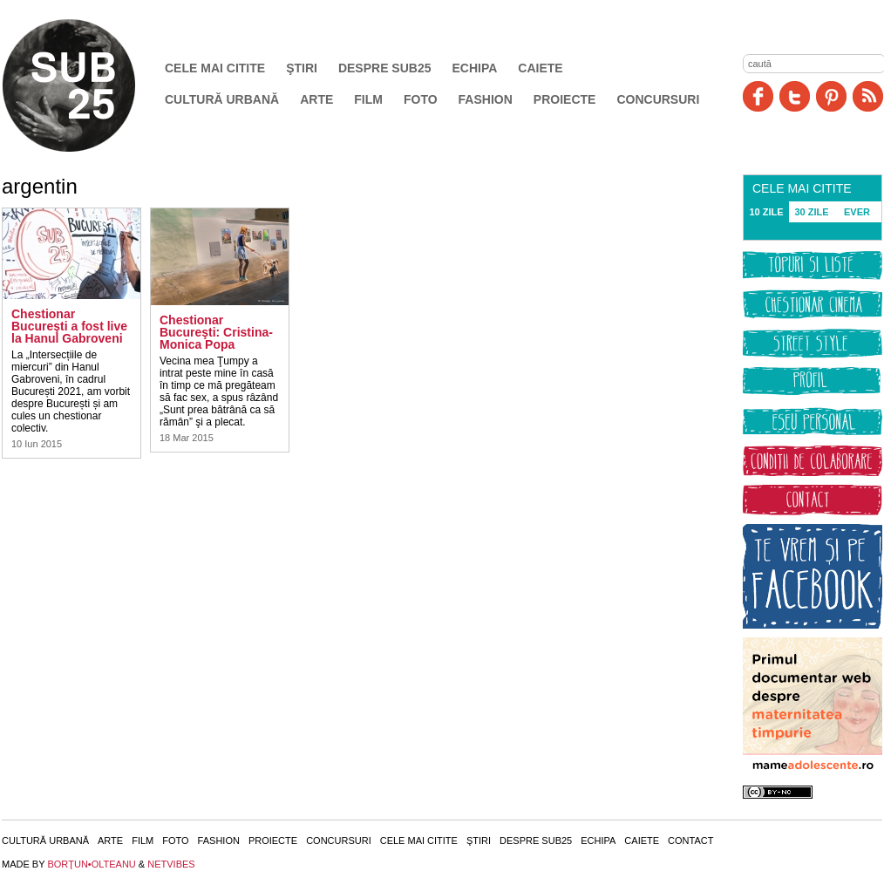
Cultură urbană (222, 99)
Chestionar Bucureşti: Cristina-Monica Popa (216, 332)
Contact (690, 840)
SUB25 (89, 85)
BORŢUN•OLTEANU (91, 864)
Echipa (475, 68)
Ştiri (301, 68)
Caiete (540, 68)
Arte (316, 99)
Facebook (758, 96)
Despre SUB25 (385, 68)
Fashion (486, 99)
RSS (868, 96)
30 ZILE (811, 212)
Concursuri (657, 99)
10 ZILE (766, 212)
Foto (421, 99)
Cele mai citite (215, 68)
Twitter (794, 96)
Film (368, 99)
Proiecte (565, 99)
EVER (857, 212)
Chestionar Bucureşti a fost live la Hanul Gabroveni (69, 326)
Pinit (831, 96)
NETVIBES (170, 864)
